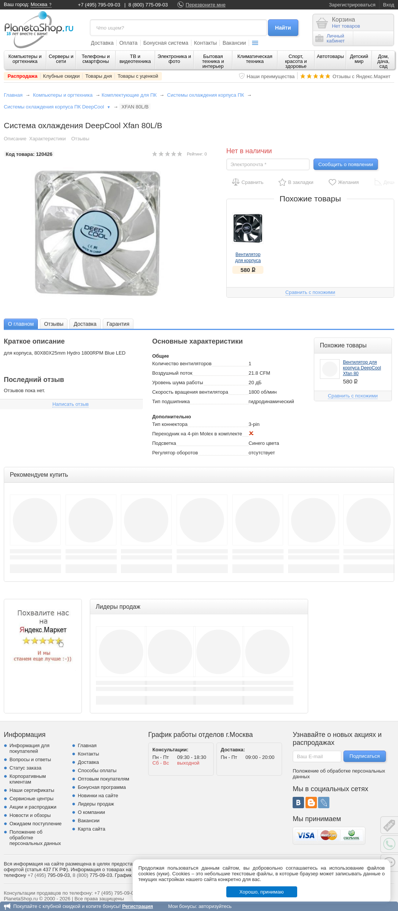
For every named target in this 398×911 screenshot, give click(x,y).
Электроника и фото (174, 58)
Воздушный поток (172, 373)
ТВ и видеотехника (135, 58)
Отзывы (80, 138)
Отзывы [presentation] (53, 324)
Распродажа (23, 76)
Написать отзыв (70, 404)
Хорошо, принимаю (262, 892)
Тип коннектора (169, 424)
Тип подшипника (171, 401)
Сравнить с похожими (310, 292)
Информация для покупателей (29, 748)
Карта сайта (91, 829)
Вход (388, 5)
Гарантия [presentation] (118, 324)
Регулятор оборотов (175, 453)
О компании (91, 812)
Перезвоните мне (206, 5)
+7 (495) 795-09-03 (99, 5)
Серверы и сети (61, 58)
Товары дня (98, 76)
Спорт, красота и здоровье (296, 61)
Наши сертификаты (31, 790)
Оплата (128, 43)
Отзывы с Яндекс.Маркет (361, 76)
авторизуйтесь (215, 906)
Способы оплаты (97, 770)
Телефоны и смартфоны (95, 58)
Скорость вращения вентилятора (190, 392)
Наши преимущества (271, 76)
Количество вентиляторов (182, 363)
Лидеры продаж (96, 804)
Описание (15, 138)
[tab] (21, 324)
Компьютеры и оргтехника (25, 58)
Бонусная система (165, 43)
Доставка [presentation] (85, 324)
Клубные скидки (61, 76)
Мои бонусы (182, 906)
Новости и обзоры (30, 815)
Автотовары (330, 56)
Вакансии (234, 43)
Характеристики (47, 138)
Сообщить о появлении (345, 164)
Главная (13, 95)
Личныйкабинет (330, 38)
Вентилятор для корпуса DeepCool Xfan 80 (362, 368)
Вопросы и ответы (30, 759)
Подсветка (164, 443)
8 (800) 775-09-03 (148, 5)
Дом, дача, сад (384, 61)
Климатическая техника (254, 58)
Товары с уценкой (138, 76)
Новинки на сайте (98, 795)
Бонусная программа (102, 787)
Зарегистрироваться (352, 5)
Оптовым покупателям (103, 779)
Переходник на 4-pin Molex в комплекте (197, 434)
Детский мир (359, 58)
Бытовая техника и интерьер (213, 61)
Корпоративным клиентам (27, 779)
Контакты (205, 43)
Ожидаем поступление (35, 823)
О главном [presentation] (21, 324)
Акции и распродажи (32, 807)
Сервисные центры (31, 798)
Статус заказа (25, 768)
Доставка (102, 43)
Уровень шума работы (177, 382)
